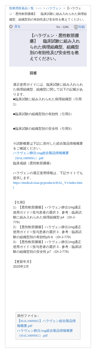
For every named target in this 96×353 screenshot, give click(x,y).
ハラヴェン (53, 8)
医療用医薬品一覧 (21, 8)
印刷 (82, 27)
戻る (17, 26)
